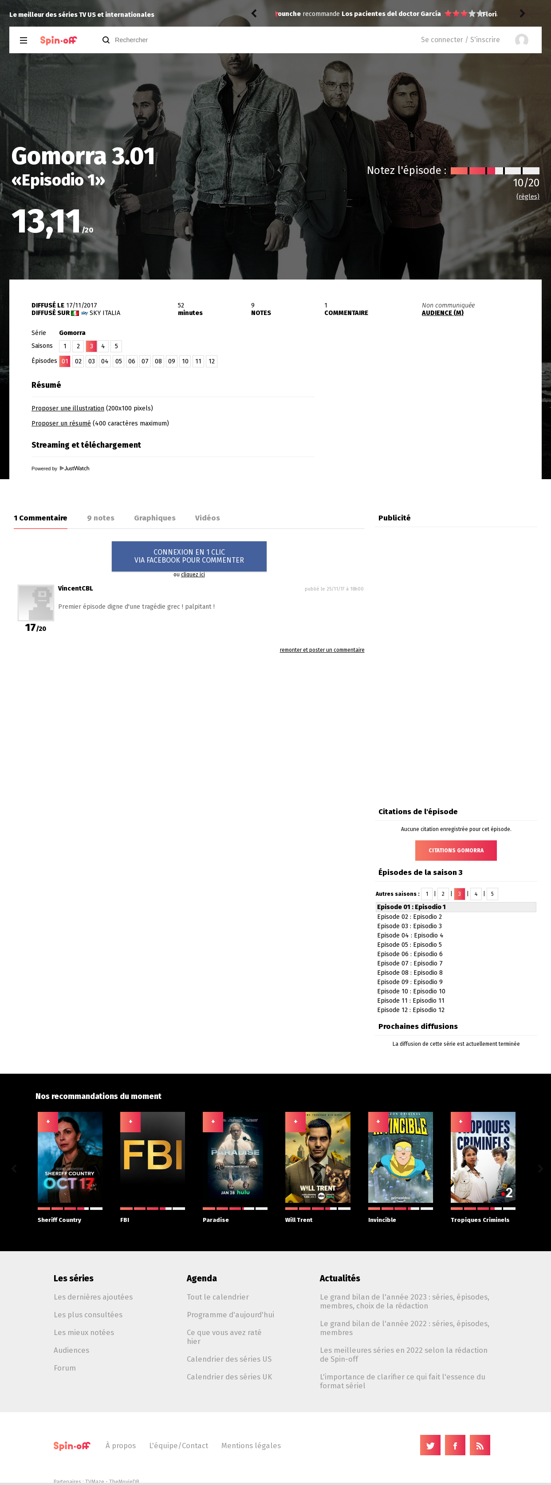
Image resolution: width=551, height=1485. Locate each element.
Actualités (340, 1278)
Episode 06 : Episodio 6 (410, 954)
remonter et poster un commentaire (322, 650)
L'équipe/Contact (178, 1445)
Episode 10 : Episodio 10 (411, 991)
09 (171, 361)
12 (212, 361)
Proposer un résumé (61, 423)
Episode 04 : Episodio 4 (410, 935)
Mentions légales (251, 1445)
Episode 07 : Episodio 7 (410, 963)
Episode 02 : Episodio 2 (409, 917)
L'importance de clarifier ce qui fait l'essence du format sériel (402, 1381)
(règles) (527, 197)
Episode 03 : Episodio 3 (409, 926)
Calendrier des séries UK (229, 1376)
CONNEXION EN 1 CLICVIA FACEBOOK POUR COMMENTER (189, 556)
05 (118, 361)
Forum (65, 1367)
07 (145, 361)
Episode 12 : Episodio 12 (411, 1010)
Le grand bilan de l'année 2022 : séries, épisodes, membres (404, 1328)
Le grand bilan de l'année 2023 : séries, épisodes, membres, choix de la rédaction (404, 1301)
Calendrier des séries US (229, 1359)
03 (91, 361)
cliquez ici (193, 574)
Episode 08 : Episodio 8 (410, 973)
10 (185, 361)
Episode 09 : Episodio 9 (410, 982)
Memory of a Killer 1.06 (377, 14)
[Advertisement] (437, 432)
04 (105, 361)
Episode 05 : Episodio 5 (409, 945)
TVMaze (94, 1482)
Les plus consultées (88, 1314)
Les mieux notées (84, 1332)
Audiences (71, 1350)
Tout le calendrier (218, 1296)
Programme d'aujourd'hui (230, 1314)
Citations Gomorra (456, 850)
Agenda (202, 1278)
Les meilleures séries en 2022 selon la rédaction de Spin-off (404, 1354)
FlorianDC (293, 14)
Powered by (60, 468)
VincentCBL (75, 588)
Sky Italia (105, 313)
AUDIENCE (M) (443, 313)
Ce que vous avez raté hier (224, 1337)
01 (65, 361)
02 (78, 361)
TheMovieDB (124, 1482)
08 (158, 361)
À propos (121, 1445)
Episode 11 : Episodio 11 (411, 1000)
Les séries (74, 1278)
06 (131, 361)
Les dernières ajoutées (93, 1296)
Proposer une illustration (67, 408)
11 (198, 361)
